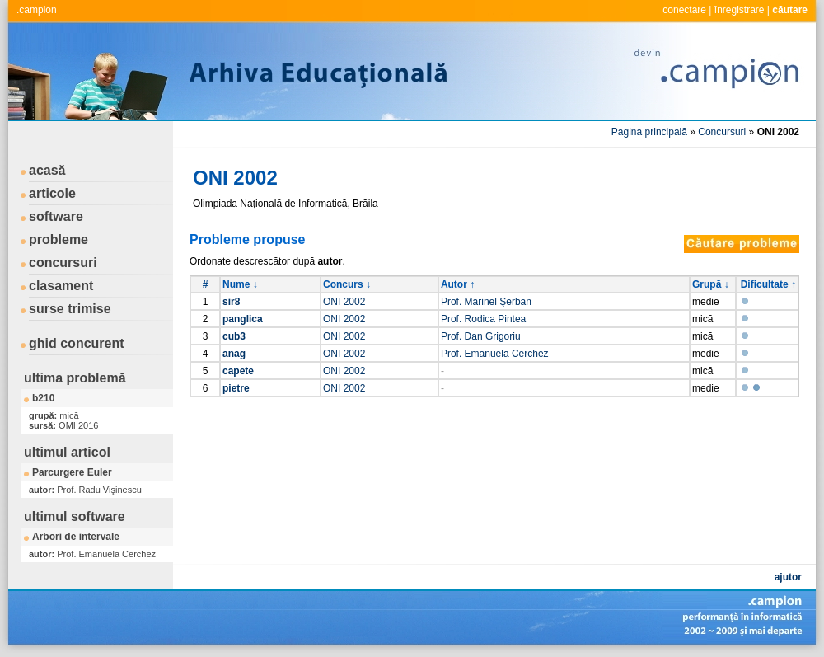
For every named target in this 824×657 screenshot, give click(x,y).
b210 (43, 398)
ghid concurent (76, 343)
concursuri (63, 263)
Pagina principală (649, 132)
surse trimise (70, 309)
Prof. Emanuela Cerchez (495, 353)
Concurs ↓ (347, 284)
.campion (36, 10)
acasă (47, 170)
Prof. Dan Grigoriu (481, 336)
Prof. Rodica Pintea (483, 319)
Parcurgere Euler (72, 472)
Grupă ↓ (710, 284)
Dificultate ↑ (768, 284)
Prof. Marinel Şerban (486, 301)
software (56, 216)
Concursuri (722, 132)
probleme (58, 239)
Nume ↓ (240, 284)
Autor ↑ (458, 284)
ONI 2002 (344, 301)
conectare (684, 10)
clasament (61, 286)
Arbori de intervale (75, 536)
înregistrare (739, 10)
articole (52, 193)
